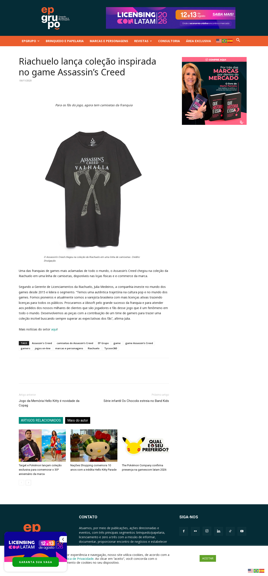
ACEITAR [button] (207, 558)
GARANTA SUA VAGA (35, 562)
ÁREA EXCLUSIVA (198, 41)
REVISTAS (143, 41)
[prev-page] (21, 482)
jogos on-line (42, 348)
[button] (238, 41)
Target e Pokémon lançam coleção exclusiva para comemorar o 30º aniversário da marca (40, 470)
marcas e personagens (69, 348)
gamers (25, 348)
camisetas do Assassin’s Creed (75, 343)
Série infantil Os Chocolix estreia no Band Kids (136, 401)
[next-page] (28, 482)
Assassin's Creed (42, 343)
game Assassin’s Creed (139, 343)
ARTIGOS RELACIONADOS (41, 420)
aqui (54, 329)
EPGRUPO (30, 41)
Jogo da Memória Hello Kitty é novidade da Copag (49, 403)
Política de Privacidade (77, 558)
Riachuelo (93, 348)
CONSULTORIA (169, 41)
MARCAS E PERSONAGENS (109, 41)
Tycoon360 (110, 348)
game (117, 343)
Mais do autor (77, 420)
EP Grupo (103, 343)
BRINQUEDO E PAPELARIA (65, 41)
